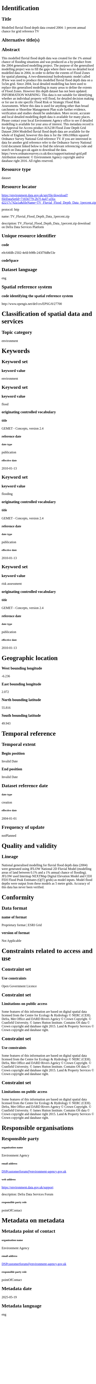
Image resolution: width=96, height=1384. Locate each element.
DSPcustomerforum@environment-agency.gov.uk (34, 1171)
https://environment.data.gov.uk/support (27, 1187)
